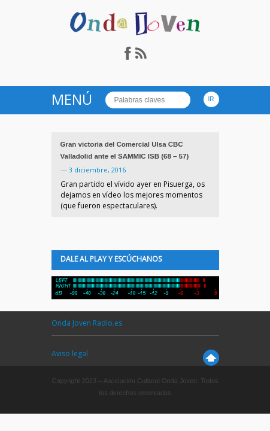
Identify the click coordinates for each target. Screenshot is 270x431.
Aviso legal (69, 353)
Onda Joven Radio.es (86, 323)
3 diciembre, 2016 (97, 169)
